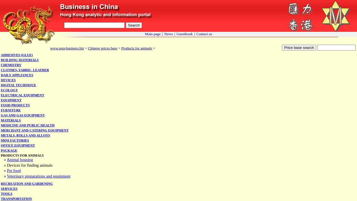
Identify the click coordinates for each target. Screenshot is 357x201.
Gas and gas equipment (23, 115)
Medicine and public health (28, 125)
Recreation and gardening (27, 184)
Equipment (11, 100)
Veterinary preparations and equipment (39, 176)
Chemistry (11, 65)
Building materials (19, 60)
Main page (153, 34)
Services (9, 189)
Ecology (9, 90)
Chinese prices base (102, 48)
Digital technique (18, 85)
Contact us (204, 34)
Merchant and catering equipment (35, 130)
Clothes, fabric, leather (25, 70)
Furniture (11, 110)
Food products (15, 105)
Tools (6, 194)
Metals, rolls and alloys (25, 135)
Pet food (14, 170)
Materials (11, 120)
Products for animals (136, 48)
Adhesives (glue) (17, 55)
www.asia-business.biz (67, 48)
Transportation (16, 199)
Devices (8, 80)
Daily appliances (17, 75)
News (168, 34)
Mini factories (15, 140)
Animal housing (20, 159)
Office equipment (18, 145)
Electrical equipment (22, 95)
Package (9, 150)
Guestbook (185, 34)
